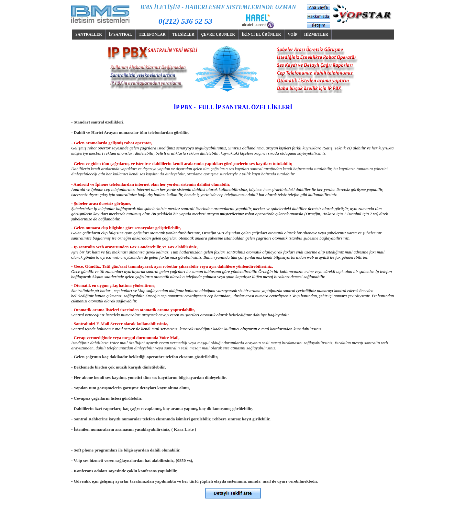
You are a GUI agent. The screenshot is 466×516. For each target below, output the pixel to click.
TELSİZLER (183, 34)
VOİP (292, 34)
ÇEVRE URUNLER (218, 34)
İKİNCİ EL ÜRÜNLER (261, 34)
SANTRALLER (88, 34)
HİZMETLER (316, 34)
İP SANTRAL (120, 34)
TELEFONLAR (152, 34)
